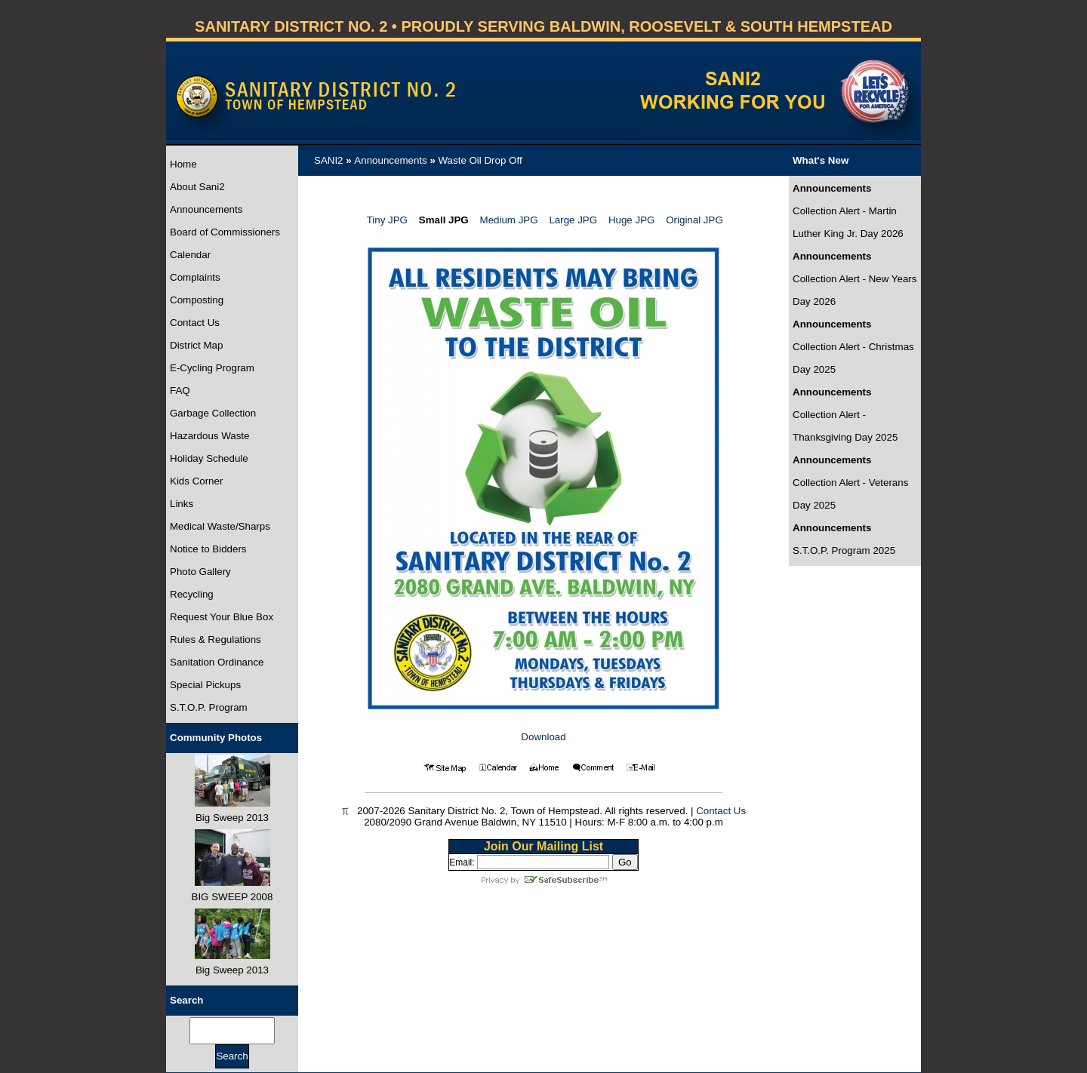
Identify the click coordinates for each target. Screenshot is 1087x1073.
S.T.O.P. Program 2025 (844, 550)
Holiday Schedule (209, 458)
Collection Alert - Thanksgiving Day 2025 (845, 426)
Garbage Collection (213, 413)
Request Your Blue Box (221, 617)
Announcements (206, 209)
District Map (196, 345)
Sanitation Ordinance (216, 662)
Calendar (190, 254)
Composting (196, 300)
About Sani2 (197, 186)
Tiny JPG (387, 220)
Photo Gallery (200, 571)
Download (543, 736)
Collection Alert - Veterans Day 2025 (850, 494)
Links (181, 503)
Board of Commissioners (225, 232)
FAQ (180, 390)
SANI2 (328, 160)
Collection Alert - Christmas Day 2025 (853, 358)
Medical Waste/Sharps (220, 526)
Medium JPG (509, 220)
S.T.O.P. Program (209, 707)
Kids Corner (196, 481)
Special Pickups (205, 684)
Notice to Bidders (208, 549)
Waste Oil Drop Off (480, 160)
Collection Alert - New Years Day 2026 (854, 290)
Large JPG (573, 220)
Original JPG (694, 220)
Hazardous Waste (209, 435)
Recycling (192, 594)
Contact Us (195, 322)
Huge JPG (631, 220)
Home (183, 164)
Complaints (195, 277)
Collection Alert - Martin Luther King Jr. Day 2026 (848, 222)
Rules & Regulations (215, 639)
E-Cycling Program (212, 368)
